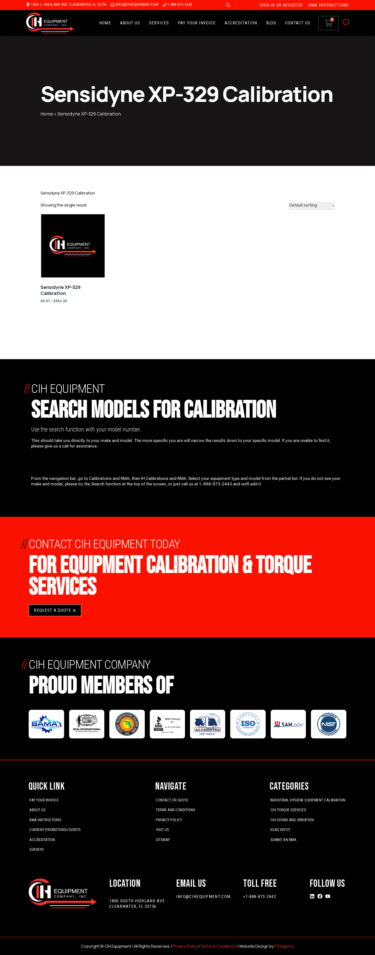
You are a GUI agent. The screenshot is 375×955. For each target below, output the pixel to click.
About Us (130, 22)
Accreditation (241, 22)
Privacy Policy (169, 820)
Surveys (36, 849)
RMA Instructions (45, 820)
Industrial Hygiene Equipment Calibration (308, 800)
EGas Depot (280, 829)
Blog (271, 22)
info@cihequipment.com (203, 896)
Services (159, 22)
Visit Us (162, 829)
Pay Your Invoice (197, 22)
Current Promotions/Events (55, 829)
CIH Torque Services (288, 810)
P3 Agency (284, 946)
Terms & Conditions (218, 946)
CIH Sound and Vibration (292, 820)
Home (105, 22)
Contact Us (297, 22)
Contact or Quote (172, 800)
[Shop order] (312, 206)
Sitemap (163, 840)
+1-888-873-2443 (259, 896)
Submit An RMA (283, 840)
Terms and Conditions (175, 810)
